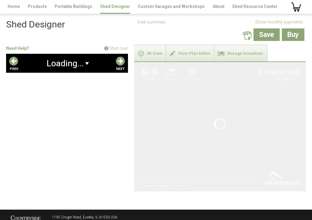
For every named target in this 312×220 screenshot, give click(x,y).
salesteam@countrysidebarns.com (80, 212)
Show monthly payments (279, 22)
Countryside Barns (26, 201)
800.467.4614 (63, 206)
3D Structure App (283, 111)
